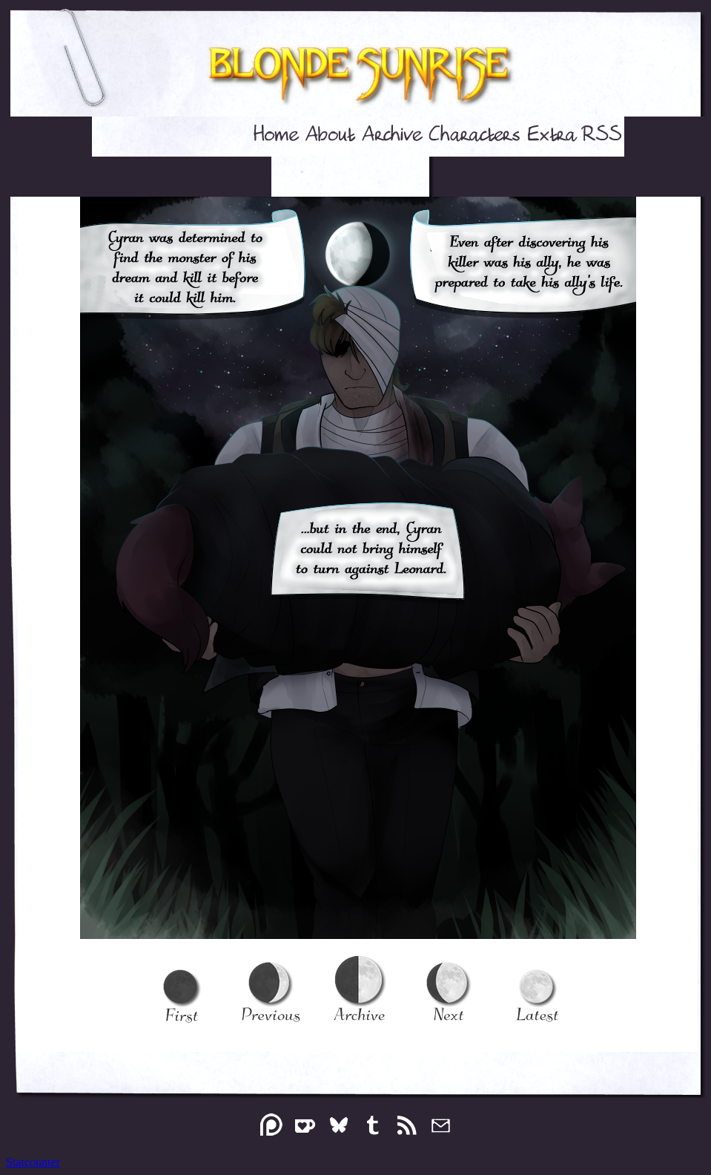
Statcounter (33, 1162)
